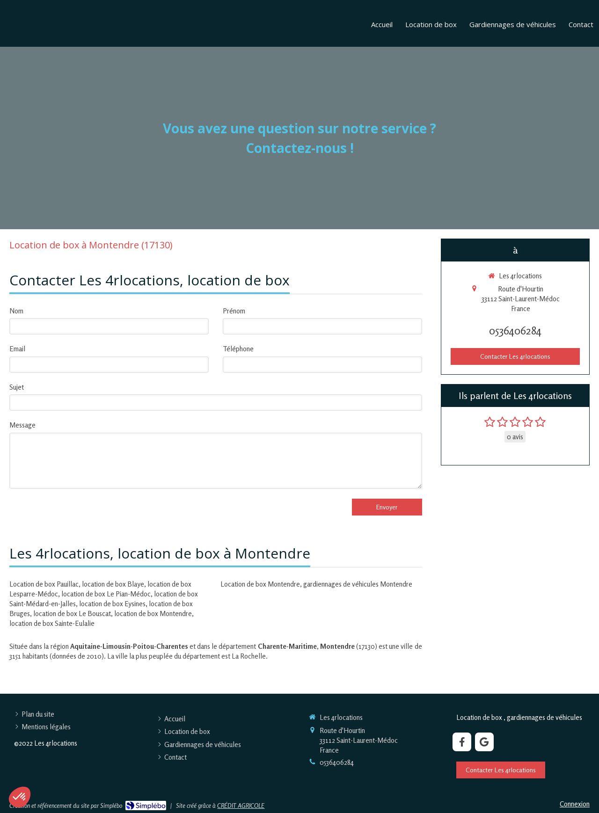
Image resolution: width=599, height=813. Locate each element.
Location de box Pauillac (44, 584)
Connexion (575, 803)
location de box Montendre (153, 613)
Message (22, 425)
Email (17, 348)
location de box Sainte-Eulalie (52, 623)
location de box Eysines (112, 603)
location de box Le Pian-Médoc (106, 593)
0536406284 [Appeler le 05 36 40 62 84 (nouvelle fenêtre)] (515, 330)
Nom (16, 310)
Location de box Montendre (260, 584)
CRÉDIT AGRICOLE (240, 805)
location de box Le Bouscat (72, 613)
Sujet (16, 387)
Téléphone (238, 348)
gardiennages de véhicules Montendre (357, 584)
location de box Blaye (113, 584)
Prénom (234, 310)
